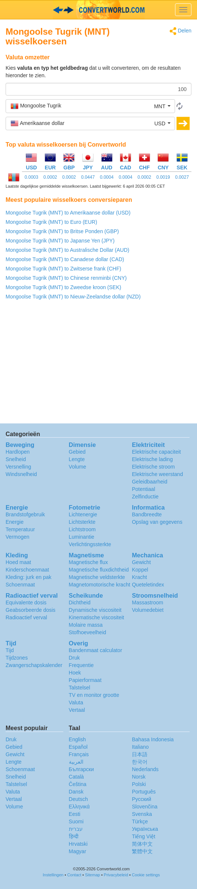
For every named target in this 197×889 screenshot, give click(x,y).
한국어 (139, 762)
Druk (74, 658)
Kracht (139, 577)
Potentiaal (143, 489)
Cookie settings (146, 875)
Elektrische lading (152, 459)
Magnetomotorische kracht (99, 585)
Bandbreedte (147, 514)
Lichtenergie (83, 514)
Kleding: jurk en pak (28, 577)
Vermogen (17, 537)
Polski (139, 784)
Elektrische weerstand (157, 474)
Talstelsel (79, 688)
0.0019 (163, 177)
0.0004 (107, 177)
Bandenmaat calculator (95, 650)
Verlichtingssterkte (90, 544)
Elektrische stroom (153, 467)
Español (78, 747)
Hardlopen (18, 452)
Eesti (74, 814)
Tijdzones (17, 658)
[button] (90, 106)
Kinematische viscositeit (96, 617)
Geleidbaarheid (149, 482)
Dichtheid (79, 602)
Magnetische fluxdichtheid (99, 570)
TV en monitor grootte (94, 695)
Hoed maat (18, 562)
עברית (76, 829)
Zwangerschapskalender (34, 665)
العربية (76, 762)
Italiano (140, 747)
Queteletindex (148, 585)
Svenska (142, 814)
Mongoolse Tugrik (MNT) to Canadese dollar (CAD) (65, 259)
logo (98, 9)
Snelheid (16, 459)
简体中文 (142, 844)
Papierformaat (85, 680)
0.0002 (50, 177)
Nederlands (145, 769)
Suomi (76, 821)
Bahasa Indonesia (153, 739)
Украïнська (145, 829)
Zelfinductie (145, 497)
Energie (14, 522)
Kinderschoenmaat (27, 570)
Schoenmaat (20, 585)
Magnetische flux (88, 562)
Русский (141, 799)
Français (79, 754)
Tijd (10, 650)
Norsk (139, 777)
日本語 (139, 754)
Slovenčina (145, 807)
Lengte (77, 459)
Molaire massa (86, 625)
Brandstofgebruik (25, 514)
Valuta (76, 702)
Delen (180, 31)
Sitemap (92, 875)
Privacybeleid (116, 875)
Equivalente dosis (26, 602)
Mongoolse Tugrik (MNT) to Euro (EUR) (51, 222)
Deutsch (78, 799)
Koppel (140, 570)
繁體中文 (142, 851)
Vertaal (77, 710)
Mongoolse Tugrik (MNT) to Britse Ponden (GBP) (62, 231)
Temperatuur (20, 529)
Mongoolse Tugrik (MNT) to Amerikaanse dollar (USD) (68, 213)
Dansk (76, 792)
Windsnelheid (21, 474)
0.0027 (182, 177)
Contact (74, 875)
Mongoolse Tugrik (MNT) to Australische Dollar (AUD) (67, 250)
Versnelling (18, 467)
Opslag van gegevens (157, 522)
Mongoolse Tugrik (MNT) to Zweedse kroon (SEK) (63, 287)
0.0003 (31, 177)
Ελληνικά (79, 807)
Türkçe (140, 821)
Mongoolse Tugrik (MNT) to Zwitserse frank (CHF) (63, 269)
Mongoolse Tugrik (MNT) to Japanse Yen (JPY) (60, 241)
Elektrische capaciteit (156, 452)
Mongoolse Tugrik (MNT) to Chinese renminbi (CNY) (66, 278)
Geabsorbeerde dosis (30, 610)
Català (76, 777)
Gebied (77, 452)
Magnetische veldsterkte (97, 577)
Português (144, 792)
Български (81, 769)
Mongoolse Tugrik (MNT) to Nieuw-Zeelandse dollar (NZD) (73, 297)
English (77, 739)
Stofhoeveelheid (87, 632)
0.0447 (88, 177)
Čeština (77, 784)
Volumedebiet (147, 610)
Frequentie (81, 665)
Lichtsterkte (82, 522)
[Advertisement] (98, 364)
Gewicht (141, 562)
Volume (77, 467)
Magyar (77, 851)
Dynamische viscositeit (95, 610)
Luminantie (82, 537)
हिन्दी (74, 836)
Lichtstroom (82, 529)
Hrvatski (78, 844)
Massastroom (147, 602)
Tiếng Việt (143, 836)
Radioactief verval (26, 617)
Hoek (75, 673)
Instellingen (53, 875)
